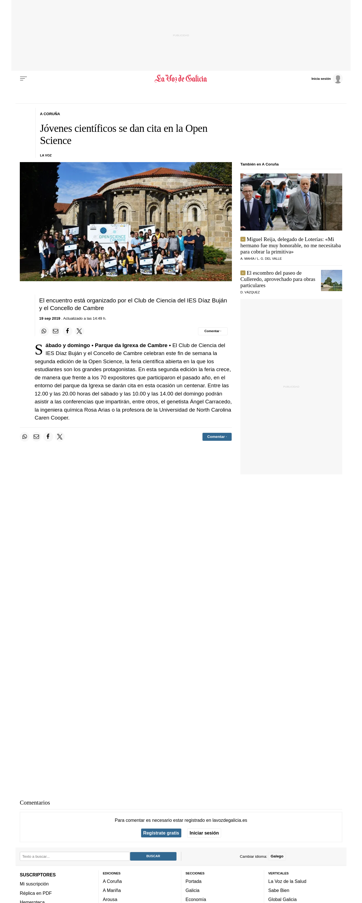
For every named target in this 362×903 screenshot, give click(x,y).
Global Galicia (282, 899)
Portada (194, 881)
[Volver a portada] (181, 78)
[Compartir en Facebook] (67, 331)
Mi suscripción (34, 883)
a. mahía (247, 258)
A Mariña (112, 890)
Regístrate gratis (161, 832)
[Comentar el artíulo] (213, 331)
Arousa (110, 899)
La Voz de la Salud (287, 881)
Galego (277, 856)
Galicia (192, 890)
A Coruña (112, 881)
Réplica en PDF (36, 892)
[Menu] (23, 78)
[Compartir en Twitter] (79, 331)
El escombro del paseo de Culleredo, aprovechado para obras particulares (277, 279)
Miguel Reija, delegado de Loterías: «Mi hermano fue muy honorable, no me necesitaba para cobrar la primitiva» (290, 245)
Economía (196, 899)
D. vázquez (250, 292)
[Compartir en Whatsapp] (44, 331)
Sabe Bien (279, 890)
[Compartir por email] (56, 331)
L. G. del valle (269, 258)
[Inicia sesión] (327, 78)
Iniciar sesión (204, 832)
